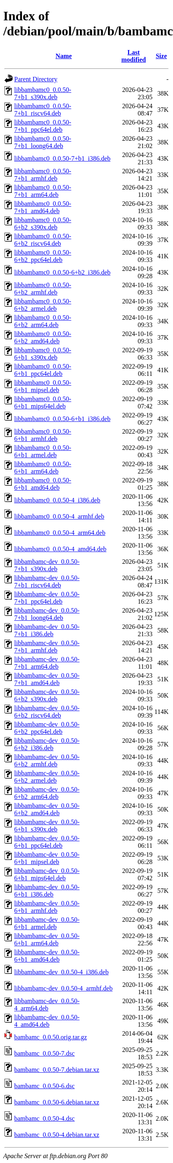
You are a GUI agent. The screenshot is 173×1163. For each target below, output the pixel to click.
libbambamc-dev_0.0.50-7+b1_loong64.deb (47, 614)
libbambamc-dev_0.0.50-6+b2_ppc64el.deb (47, 728)
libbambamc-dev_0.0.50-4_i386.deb (61, 972)
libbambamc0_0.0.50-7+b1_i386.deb (62, 158)
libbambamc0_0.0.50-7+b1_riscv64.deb (42, 110)
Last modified (133, 56)
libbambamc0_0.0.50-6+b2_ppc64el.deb (42, 256)
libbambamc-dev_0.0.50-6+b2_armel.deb (47, 777)
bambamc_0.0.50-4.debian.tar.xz (56, 1134)
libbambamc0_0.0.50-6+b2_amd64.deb (42, 337)
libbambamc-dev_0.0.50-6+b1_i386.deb (47, 891)
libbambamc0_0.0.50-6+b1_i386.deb (62, 418)
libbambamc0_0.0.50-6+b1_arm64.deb (42, 467)
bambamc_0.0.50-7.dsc (44, 1053)
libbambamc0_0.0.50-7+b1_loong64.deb (42, 142)
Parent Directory (35, 79)
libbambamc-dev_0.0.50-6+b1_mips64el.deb (47, 874)
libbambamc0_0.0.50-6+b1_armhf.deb (42, 435)
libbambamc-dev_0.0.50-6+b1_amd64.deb (47, 956)
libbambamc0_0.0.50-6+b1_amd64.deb (42, 484)
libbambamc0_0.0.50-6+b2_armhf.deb (42, 288)
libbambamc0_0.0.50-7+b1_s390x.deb (42, 93)
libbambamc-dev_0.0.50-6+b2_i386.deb (47, 744)
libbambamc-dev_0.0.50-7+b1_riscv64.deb (47, 581)
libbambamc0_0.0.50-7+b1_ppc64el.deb (42, 126)
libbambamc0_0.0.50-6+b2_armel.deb (42, 305)
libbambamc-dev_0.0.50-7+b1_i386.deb (47, 630)
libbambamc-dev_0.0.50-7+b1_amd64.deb (47, 679)
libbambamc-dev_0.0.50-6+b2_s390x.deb (47, 695)
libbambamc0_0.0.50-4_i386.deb (57, 500)
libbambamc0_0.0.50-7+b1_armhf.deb (42, 175)
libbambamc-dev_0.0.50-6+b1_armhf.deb (47, 907)
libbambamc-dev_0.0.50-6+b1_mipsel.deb (47, 858)
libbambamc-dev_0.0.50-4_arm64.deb (47, 1004)
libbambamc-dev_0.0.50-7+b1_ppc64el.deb (47, 598)
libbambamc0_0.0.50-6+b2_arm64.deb (42, 321)
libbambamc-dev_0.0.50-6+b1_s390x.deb (47, 825)
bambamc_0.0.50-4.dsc (44, 1118)
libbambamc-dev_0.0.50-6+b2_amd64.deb (47, 809)
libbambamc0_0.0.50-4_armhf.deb (59, 516)
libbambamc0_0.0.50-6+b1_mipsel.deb (42, 386)
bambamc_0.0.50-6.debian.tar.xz (56, 1102)
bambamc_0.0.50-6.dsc (44, 1085)
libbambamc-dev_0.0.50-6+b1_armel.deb (47, 923)
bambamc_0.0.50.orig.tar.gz (50, 1037)
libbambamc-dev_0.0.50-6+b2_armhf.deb (47, 760)
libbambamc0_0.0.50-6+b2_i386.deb (62, 272)
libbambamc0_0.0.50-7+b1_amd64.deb (42, 207)
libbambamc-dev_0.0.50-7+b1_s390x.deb (47, 565)
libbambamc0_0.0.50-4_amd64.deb (60, 548)
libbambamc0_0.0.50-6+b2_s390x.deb (42, 223)
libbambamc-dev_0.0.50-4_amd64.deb (47, 1021)
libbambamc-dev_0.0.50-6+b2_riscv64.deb (47, 712)
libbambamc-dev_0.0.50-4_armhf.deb (63, 988)
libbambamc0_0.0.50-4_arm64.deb (59, 532)
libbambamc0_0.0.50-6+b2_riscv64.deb (42, 240)
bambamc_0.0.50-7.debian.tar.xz (56, 1069)
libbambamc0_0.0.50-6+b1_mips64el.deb (42, 402)
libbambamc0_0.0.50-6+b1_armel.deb (42, 451)
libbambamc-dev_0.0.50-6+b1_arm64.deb (47, 939)
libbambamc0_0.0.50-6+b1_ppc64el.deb (42, 370)
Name (64, 55)
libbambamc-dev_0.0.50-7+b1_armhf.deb (47, 646)
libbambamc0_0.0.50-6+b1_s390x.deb (42, 354)
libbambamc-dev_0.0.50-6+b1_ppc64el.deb (47, 842)
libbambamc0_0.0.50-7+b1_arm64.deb (42, 191)
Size (161, 55)
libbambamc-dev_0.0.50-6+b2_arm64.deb (47, 793)
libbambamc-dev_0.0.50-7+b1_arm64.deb (47, 663)
